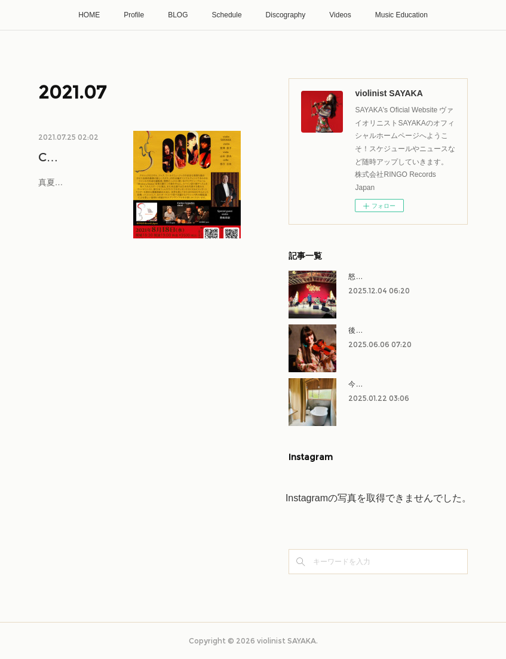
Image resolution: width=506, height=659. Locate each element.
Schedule (227, 15)
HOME (89, 15)
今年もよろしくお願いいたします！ (405, 384)
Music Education (401, 15)
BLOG (178, 15)
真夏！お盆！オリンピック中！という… (76, 209)
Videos (340, 15)
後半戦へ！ (366, 330)
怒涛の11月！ (370, 276)
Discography (286, 15)
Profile (134, 15)
